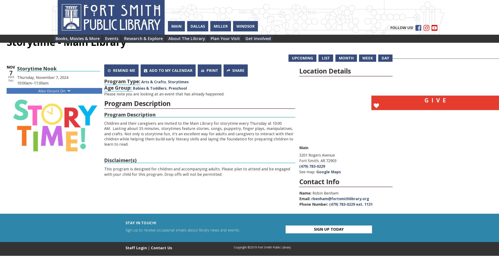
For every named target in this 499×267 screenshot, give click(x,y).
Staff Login (136, 247)
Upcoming (302, 58)
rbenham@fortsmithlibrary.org (340, 198)
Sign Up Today (329, 229)
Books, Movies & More (79, 39)
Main (176, 26)
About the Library (196, 39)
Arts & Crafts (153, 81)
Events (116, 39)
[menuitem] (79, 40)
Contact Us (161, 247)
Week (367, 58)
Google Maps (328, 171)
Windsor (245, 26)
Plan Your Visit (237, 39)
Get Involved (273, 39)
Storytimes (178, 81)
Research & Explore (150, 39)
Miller (221, 26)
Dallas (197, 26)
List (326, 58)
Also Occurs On (54, 90)
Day (385, 58)
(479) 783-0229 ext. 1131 (351, 204)
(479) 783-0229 (312, 166)
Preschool (178, 88)
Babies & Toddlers (149, 88)
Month (346, 58)
